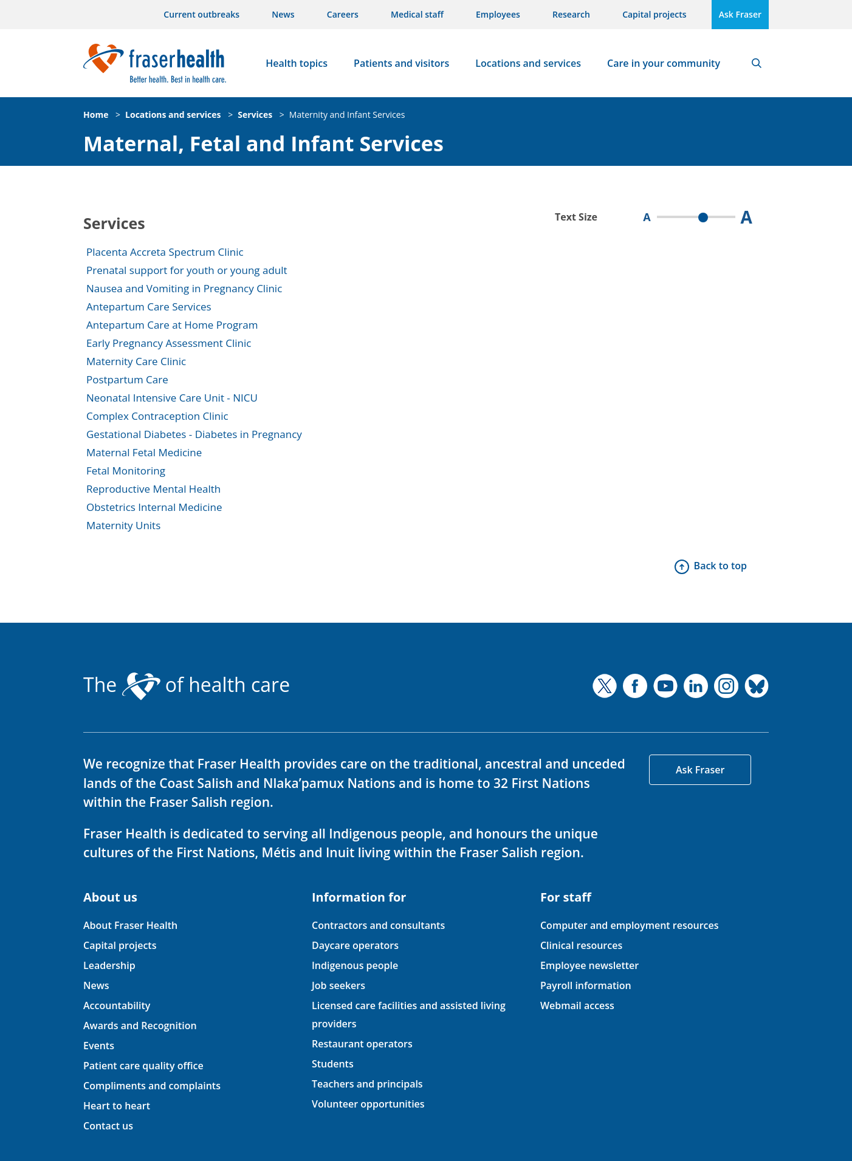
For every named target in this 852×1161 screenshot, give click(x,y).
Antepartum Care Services (148, 306)
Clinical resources (581, 945)
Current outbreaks (201, 14)
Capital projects (654, 14)
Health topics (297, 63)
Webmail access (577, 1005)
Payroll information (585, 985)
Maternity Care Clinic (136, 361)
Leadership (109, 965)
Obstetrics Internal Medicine (154, 507)
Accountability (116, 1005)
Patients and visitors (401, 63)
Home (95, 114)
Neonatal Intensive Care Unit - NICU (172, 398)
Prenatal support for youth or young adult (186, 270)
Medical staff (417, 14)
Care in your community (663, 63)
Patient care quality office (143, 1065)
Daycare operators (355, 945)
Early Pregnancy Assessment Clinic (168, 343)
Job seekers (338, 985)
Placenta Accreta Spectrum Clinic (165, 252)
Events (98, 1045)
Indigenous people (355, 965)
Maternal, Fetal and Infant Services (263, 144)
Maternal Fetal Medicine (144, 452)
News (283, 14)
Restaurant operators (362, 1043)
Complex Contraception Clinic (157, 416)
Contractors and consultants (378, 925)
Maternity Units (123, 525)
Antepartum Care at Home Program (172, 325)
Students (333, 1063)
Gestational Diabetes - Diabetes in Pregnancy (194, 434)
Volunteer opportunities (368, 1104)
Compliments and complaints (152, 1085)
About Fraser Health (130, 925)
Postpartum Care (127, 379)
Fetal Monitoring (125, 471)
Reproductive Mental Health (153, 489)
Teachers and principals (367, 1084)
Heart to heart (116, 1105)
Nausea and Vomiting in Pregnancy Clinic (184, 288)
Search (756, 63)
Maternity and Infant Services (347, 114)
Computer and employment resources (629, 925)
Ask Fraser (740, 14)
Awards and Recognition (140, 1025)
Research (571, 14)
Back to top (720, 565)
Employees (498, 14)
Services (255, 114)
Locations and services (528, 63)
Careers (343, 14)
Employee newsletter (589, 965)
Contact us (108, 1125)
